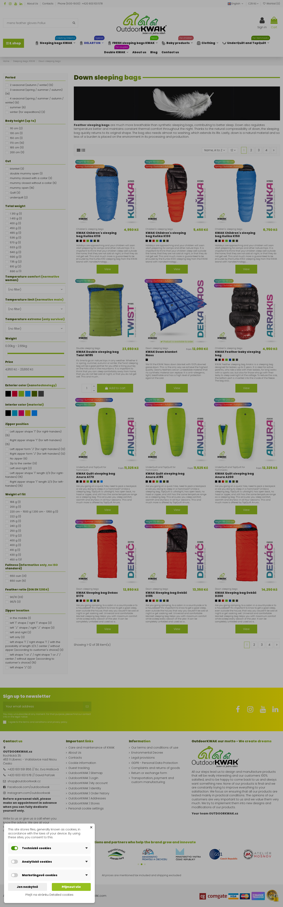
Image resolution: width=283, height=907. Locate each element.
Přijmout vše (71, 887)
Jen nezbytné (27, 887)
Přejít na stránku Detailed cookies (49, 895)
